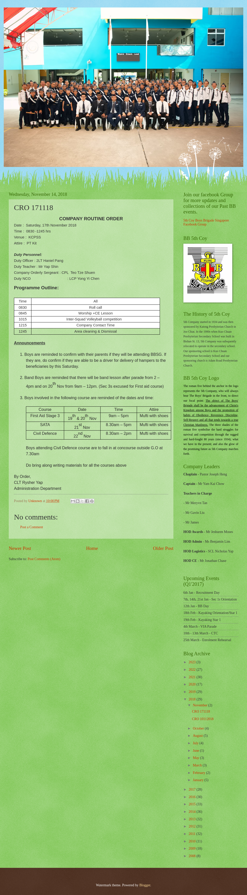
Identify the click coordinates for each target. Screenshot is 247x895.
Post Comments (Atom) (44, 559)
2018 (192, 699)
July (196, 743)
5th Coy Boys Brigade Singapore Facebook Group (206, 222)
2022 (192, 669)
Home (92, 548)
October (199, 728)
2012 (192, 826)
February (199, 773)
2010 (192, 841)
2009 (192, 848)
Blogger (144, 885)
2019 (192, 692)
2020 (192, 684)
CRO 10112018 (203, 719)
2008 (192, 856)
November (200, 705)
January (198, 780)
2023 (192, 662)
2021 (192, 677)
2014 (192, 812)
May (196, 758)
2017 (192, 789)
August (198, 736)
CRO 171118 (201, 711)
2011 (192, 834)
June (196, 750)
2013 (192, 819)
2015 (192, 804)
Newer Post (20, 548)
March (198, 765)
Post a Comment (31, 527)
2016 (192, 797)
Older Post (163, 548)
